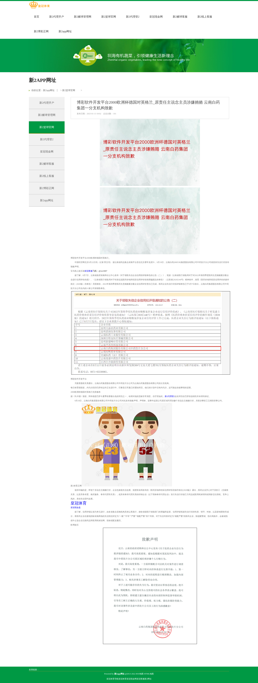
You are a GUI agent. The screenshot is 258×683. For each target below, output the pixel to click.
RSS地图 (140, 674)
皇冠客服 (141, 679)
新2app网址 (65, 31)
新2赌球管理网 (82, 16)
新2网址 (148, 679)
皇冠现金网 (156, 16)
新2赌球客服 (180, 16)
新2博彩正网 (41, 31)
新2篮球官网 (108, 16)
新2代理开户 (56, 16)
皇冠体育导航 (112, 679)
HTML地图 (149, 674)
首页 (36, 16)
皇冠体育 (122, 679)
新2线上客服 (204, 16)
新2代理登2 (132, 16)
